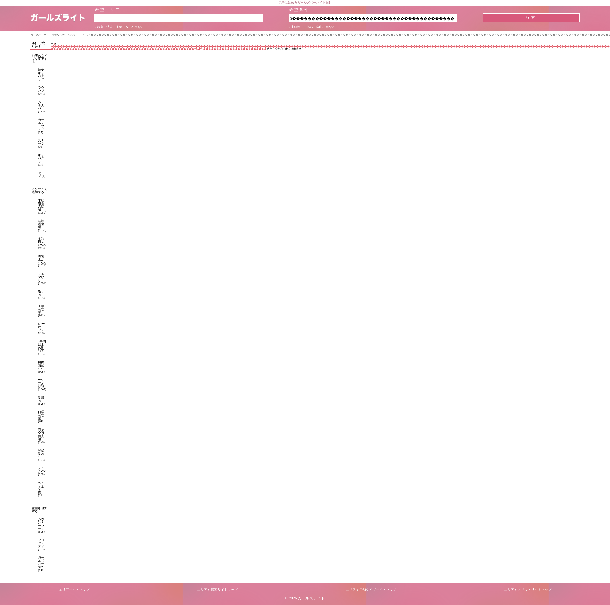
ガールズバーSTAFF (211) (42, 564)
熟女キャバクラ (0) (41, 74)
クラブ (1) (41, 174)
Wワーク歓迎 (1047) (42, 384)
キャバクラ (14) (41, 159)
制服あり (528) (41, 401)
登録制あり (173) (41, 455)
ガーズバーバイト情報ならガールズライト (55, 34)
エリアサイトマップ (74, 589)
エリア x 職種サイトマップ (217, 589)
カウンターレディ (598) (41, 525)
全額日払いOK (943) (41, 243)
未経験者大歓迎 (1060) (42, 206)
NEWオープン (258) (41, 328)
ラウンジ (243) (41, 91)
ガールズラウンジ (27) (41, 126)
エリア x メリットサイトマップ (527, 589)
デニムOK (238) (41, 471)
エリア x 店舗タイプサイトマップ (371, 589)
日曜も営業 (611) (41, 416)
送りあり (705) (41, 294)
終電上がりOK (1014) (42, 261)
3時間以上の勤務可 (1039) (42, 347)
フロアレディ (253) (41, 544)
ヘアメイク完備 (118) (41, 489)
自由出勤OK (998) (41, 367)
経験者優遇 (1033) (42, 225)
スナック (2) (41, 144)
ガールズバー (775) (41, 107)
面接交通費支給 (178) (41, 436)
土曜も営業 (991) (41, 311)
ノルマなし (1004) (42, 278)
